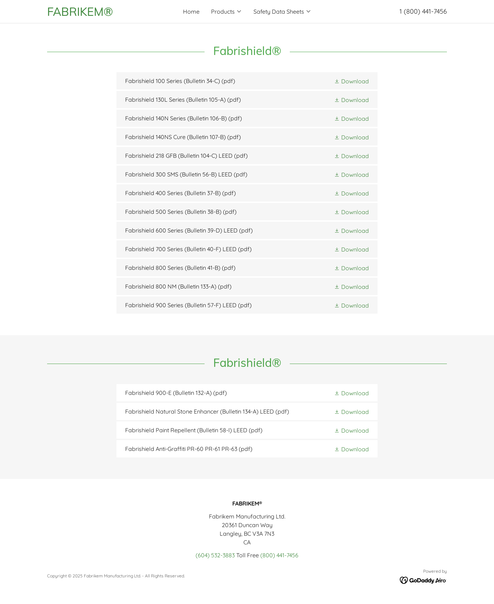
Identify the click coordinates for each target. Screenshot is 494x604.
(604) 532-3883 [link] (215, 555)
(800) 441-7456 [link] (279, 555)
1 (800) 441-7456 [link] (423, 11)
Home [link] (191, 11)
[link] (97, 13)
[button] (226, 11)
